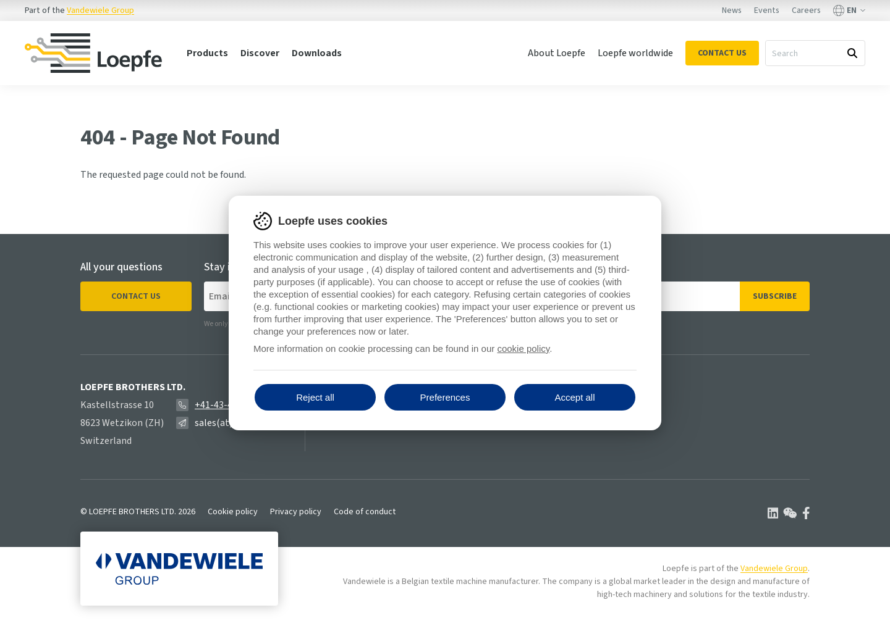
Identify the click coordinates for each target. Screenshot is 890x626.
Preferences (445, 397)
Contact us (136, 296)
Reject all (315, 397)
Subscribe (775, 296)
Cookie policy (233, 512)
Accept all (574, 397)
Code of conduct (365, 512)
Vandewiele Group (100, 10)
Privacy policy (295, 512)
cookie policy (523, 348)
